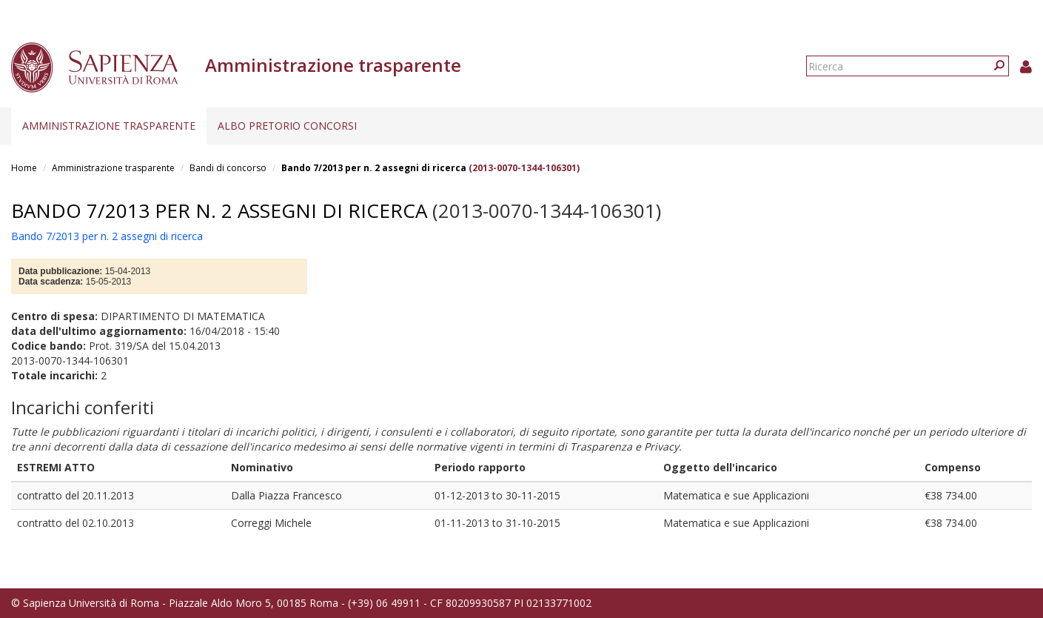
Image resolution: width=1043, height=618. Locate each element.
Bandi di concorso (228, 168)
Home (24, 168)
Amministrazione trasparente (108, 126)
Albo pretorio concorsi (287, 126)
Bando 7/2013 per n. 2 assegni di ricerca (375, 168)
